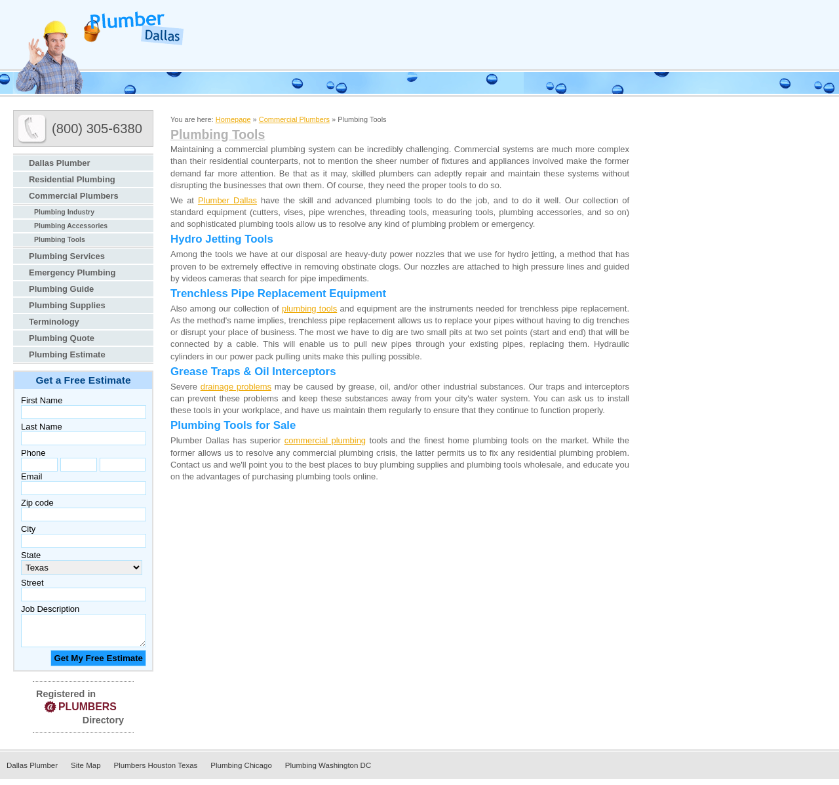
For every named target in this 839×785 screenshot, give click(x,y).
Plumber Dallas (227, 200)
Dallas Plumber (59, 163)
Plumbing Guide (61, 289)
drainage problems (236, 387)
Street (32, 583)
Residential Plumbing (72, 179)
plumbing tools (309, 308)
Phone (33, 453)
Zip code (37, 503)
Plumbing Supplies (67, 305)
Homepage (233, 119)
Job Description (50, 609)
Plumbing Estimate (67, 354)
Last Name (41, 427)
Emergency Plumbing (72, 272)
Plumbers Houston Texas (156, 771)
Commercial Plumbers (74, 196)
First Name (41, 400)
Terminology (54, 322)
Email (31, 476)
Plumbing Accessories (70, 226)
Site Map (85, 771)
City (28, 529)
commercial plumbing (325, 440)
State (31, 555)
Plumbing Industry (64, 212)
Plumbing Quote (61, 338)
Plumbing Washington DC (328, 771)
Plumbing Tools (59, 239)
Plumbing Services (67, 256)
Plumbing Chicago (240, 771)
